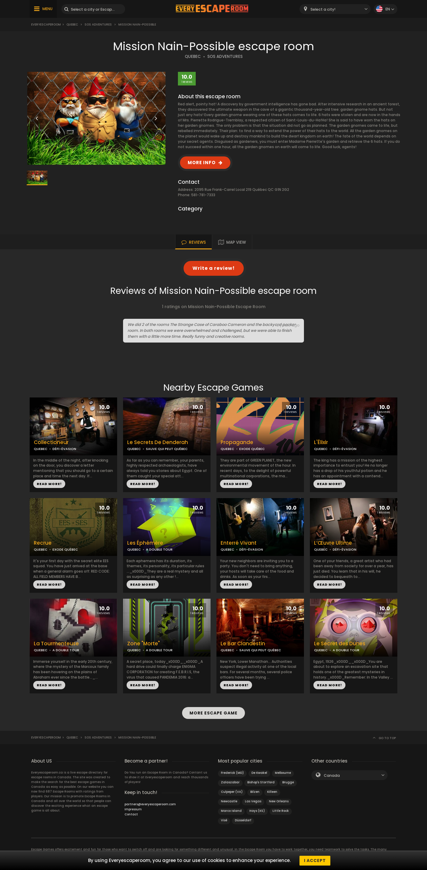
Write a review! (213, 268)
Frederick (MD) (232, 772)
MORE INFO (202, 162)
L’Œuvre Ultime (333, 543)
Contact (131, 814)
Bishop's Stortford (261, 782)
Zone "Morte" (143, 644)
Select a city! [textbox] (322, 9)
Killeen (272, 791)
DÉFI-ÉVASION (64, 448)
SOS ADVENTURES (225, 56)
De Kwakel (259, 772)
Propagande (237, 442)
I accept (315, 860)
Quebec (72, 24)
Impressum (133, 809)
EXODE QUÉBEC (252, 448)
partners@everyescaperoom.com (150, 804)
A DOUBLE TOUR (159, 549)
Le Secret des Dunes (339, 644)
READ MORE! (49, 483)
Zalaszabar (230, 782)
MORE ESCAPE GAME (213, 713)
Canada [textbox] (332, 775)
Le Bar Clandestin (243, 644)
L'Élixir (321, 442)
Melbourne (283, 772)
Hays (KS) (257, 810)
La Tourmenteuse (56, 644)
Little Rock (281, 810)
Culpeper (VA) (232, 791)
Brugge (288, 782)
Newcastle (229, 801)
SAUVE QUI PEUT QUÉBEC (167, 448)
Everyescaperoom (46, 24)
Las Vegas (253, 801)
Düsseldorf (243, 820)
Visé (224, 820)
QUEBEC (193, 56)
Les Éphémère (145, 543)
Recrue (43, 543)
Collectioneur (51, 442)
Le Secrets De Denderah (157, 442)
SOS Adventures (98, 24)
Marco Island (231, 810)
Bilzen (254, 791)
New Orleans (279, 801)
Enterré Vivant (238, 543)
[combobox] (335, 9)
